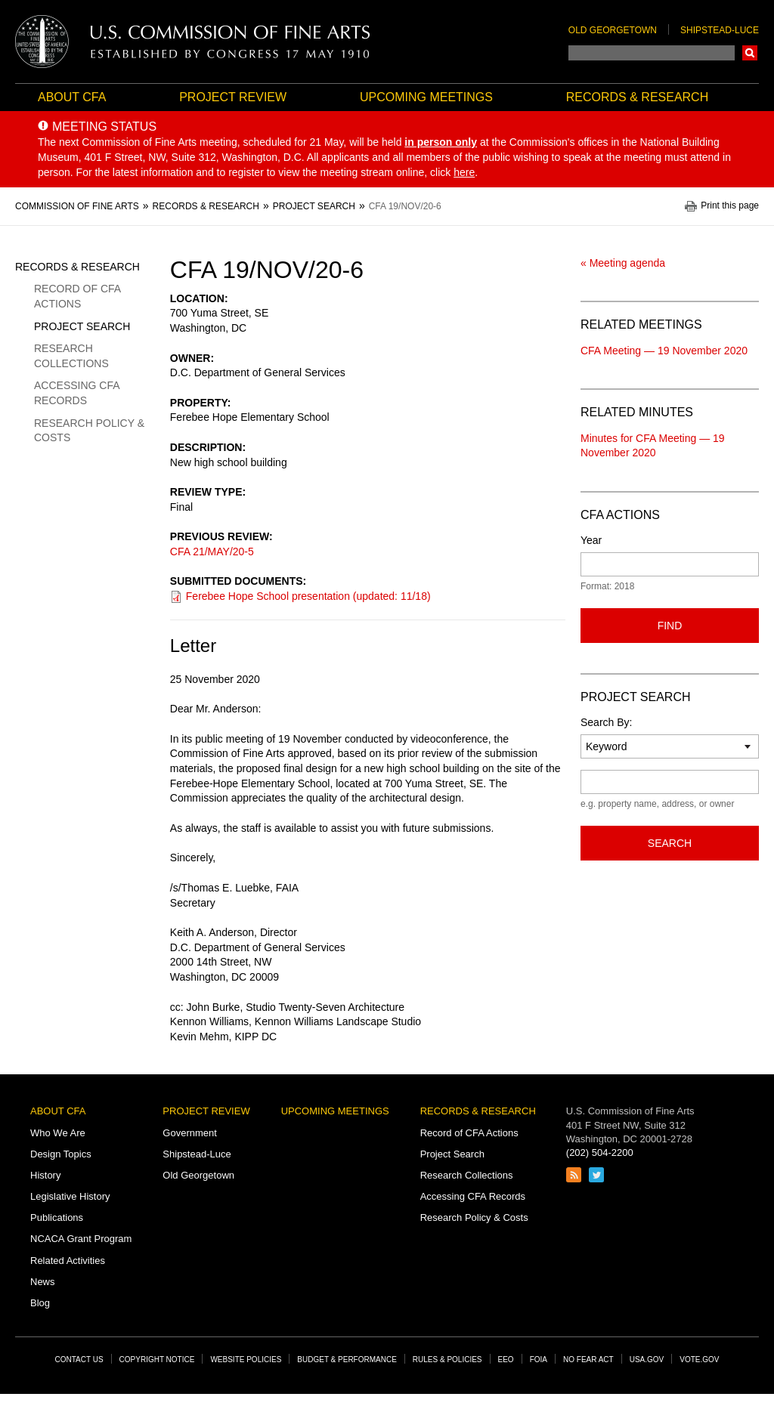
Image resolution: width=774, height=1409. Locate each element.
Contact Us (79, 1359)
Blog (40, 1303)
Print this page (730, 206)
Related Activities (67, 1260)
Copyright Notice (157, 1359)
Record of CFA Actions (77, 296)
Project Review (232, 97)
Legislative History (70, 1196)
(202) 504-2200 (599, 1152)
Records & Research (637, 97)
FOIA (538, 1359)
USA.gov (647, 1359)
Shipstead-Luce (719, 30)
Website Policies (245, 1359)
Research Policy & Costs (89, 430)
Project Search (82, 326)
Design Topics (60, 1154)
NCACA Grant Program (81, 1238)
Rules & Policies (447, 1359)
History (45, 1175)
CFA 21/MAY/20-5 (212, 551)
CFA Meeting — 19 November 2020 (664, 351)
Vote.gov (699, 1359)
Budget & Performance (347, 1359)
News (42, 1281)
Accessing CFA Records (76, 392)
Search (749, 52)
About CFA (72, 97)
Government (190, 1133)
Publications (56, 1217)
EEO (506, 1359)
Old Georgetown (612, 30)
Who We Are (57, 1133)
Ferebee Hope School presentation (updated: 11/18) (308, 596)
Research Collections (71, 355)
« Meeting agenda (622, 263)
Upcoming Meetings (426, 97)
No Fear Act (588, 1359)
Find (670, 626)
